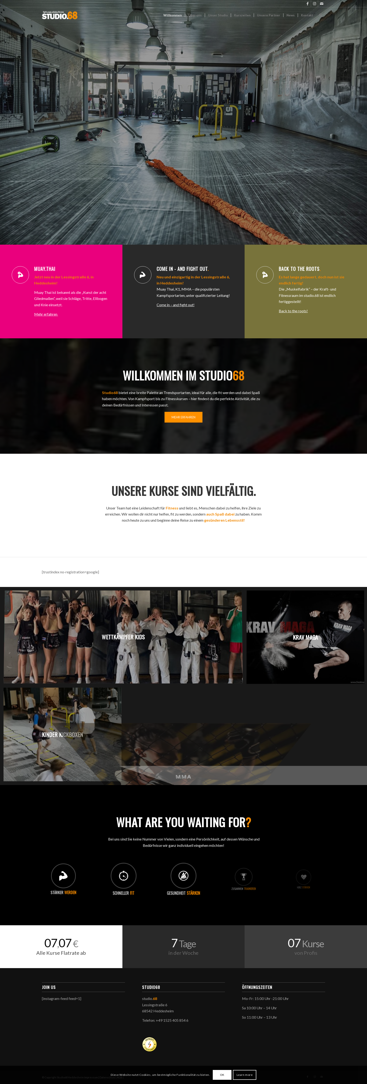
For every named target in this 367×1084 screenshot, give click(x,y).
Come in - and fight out (183, 268)
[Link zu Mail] (321, 3)
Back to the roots (300, 268)
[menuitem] (172, 15)
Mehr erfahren (46, 314)
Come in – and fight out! (176, 304)
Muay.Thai (44, 268)
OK (222, 1075)
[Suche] (320, 15)
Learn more (245, 1075)
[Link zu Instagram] (314, 3)
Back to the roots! (293, 311)
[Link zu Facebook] (307, 3)
